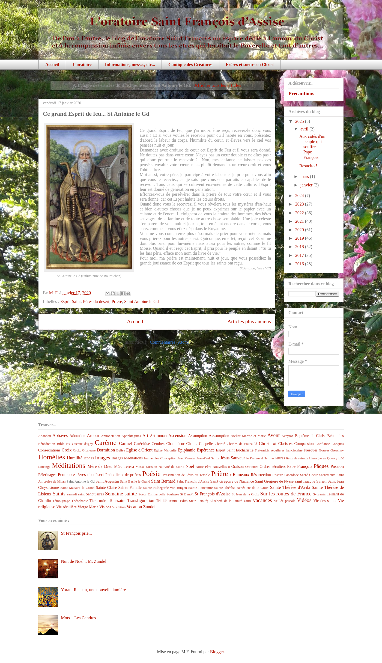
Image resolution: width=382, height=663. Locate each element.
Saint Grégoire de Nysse (274, 481)
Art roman (158, 435)
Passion (337, 466)
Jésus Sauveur (232, 458)
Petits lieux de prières (123, 474)
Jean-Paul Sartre (207, 458)
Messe (140, 467)
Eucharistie (244, 450)
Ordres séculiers (272, 466)
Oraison (237, 466)
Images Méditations (127, 458)
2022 (300, 212)
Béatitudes (335, 435)
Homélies (51, 457)
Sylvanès (319, 494)
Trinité (161, 500)
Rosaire (277, 475)
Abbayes (60, 435)
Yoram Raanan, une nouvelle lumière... (95, 589)
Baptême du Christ (310, 435)
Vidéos (304, 500)
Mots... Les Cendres (78, 618)
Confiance (322, 444)
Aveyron (288, 436)
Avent (273, 435)
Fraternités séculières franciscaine (279, 450)
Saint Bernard (163, 481)
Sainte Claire (106, 487)
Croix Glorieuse (84, 450)
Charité (220, 444)
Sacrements (327, 475)
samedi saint (76, 494)
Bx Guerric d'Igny (79, 444)
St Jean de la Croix (245, 494)
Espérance (206, 450)
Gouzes (324, 450)
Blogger (217, 651)
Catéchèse (142, 443)
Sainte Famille (130, 487)
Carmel (125, 443)
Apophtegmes (131, 436)
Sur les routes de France (286, 493)
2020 (300, 229)
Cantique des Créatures (190, 64)
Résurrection (261, 474)
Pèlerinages (47, 474)
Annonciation (110, 436)
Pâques (321, 466)
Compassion (304, 443)
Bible (60, 444)
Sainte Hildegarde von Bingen (165, 488)
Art (145, 435)
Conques (338, 444)
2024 (300, 195)
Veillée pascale (285, 501)
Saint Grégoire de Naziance (232, 481)
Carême (106, 443)
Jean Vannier (186, 458)
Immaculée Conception (160, 458)
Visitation (119, 507)
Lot (341, 458)
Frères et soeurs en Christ (250, 64)
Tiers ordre (98, 500)
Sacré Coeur (309, 475)
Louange (44, 467)
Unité (247, 501)
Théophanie (79, 501)
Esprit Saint (70, 301)
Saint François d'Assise (193, 481)
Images (102, 457)
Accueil (52, 64)
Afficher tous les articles (217, 85)
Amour (93, 435)
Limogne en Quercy (323, 458)
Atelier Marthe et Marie (248, 436)
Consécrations (49, 450)
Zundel (149, 506)
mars (305, 176)
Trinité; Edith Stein (182, 501)
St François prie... (76, 533)
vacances (262, 500)
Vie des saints (324, 500)
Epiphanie (186, 450)
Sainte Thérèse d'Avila (290, 487)
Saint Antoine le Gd (141, 301)
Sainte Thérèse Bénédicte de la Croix (241, 488)
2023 (300, 204)
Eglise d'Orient (139, 450)
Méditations (68, 465)
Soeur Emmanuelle (151, 494)
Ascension (177, 435)
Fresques (311, 450)
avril (304, 129)
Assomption (197, 435)
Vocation (134, 506)
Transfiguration (140, 500)
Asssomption (219, 435)
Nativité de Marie (171, 467)
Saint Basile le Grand (135, 481)
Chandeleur (175, 443)
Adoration (77, 435)
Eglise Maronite (165, 450)
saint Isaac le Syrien (311, 481)
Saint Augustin (107, 481)
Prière (117, 301)
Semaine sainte (121, 493)
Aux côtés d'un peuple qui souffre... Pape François (312, 147)
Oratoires (251, 467)
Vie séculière (66, 507)
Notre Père (203, 467)
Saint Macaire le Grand (77, 488)
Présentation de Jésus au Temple (186, 475)
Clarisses (285, 443)
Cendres (158, 443)
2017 (300, 255)
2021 (300, 221)
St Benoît (186, 494)
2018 (300, 246)
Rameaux (241, 474)
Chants (191, 443)
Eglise (120, 450)
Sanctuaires (95, 494)
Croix (66, 450)
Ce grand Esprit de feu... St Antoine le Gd (96, 113)
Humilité (74, 458)
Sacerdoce (291, 475)
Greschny (337, 450)
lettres (280, 458)
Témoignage (61, 501)
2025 (300, 121)
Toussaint (117, 500)
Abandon (44, 436)
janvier (307, 185)
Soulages (172, 494)
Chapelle (206, 443)
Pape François (299, 466)
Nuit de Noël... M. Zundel (83, 561)
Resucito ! (308, 165)
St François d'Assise (212, 494)
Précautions (301, 93)
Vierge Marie (87, 507)
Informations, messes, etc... (130, 64)
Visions (105, 507)
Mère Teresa (124, 466)
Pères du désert (96, 301)
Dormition (106, 450)
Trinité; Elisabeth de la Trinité (220, 501)
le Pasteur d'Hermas (260, 458)
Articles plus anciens (249, 321)
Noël (190, 466)
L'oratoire (82, 64)
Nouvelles (220, 467)
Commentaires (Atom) (169, 342)
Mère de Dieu (99, 466)
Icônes (88, 458)
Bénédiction (46, 444)
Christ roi (267, 443)
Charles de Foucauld (242, 444)
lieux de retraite (297, 458)
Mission (151, 467)
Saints (59, 493)
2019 (300, 238)
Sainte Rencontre (200, 488)
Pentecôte (66, 474)
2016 (300, 263)
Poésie (151, 474)
